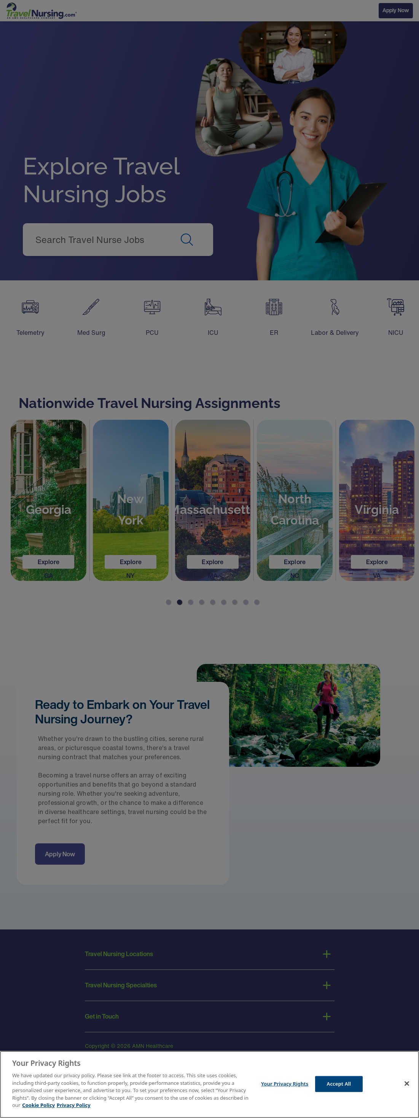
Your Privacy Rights (284, 1084)
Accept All (339, 1084)
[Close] (406, 1084)
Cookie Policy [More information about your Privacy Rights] (38, 1106)
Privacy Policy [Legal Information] (74, 1106)
